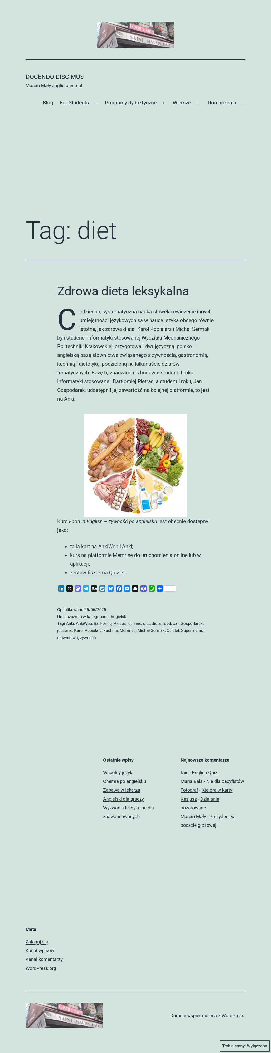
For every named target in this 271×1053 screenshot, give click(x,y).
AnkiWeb (84, 623)
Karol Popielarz (88, 630)
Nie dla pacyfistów (225, 781)
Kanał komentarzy (44, 959)
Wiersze (182, 103)
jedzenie (64, 630)
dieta (156, 623)
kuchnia (111, 630)
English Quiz (204, 772)
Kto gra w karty (217, 790)
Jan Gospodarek (188, 623)
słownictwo (67, 637)
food (167, 623)
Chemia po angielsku (124, 781)
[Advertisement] (135, 171)
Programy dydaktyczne (131, 103)
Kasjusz (189, 799)
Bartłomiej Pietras (110, 623)
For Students (74, 103)
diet (146, 623)
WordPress (233, 1015)
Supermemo (192, 630)
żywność (88, 637)
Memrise (128, 630)
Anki (70, 623)
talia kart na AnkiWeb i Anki (101, 546)
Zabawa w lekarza (121, 790)
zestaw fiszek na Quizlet (97, 573)
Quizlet (173, 630)
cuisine (134, 623)
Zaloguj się (37, 942)
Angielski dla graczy (123, 799)
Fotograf (189, 790)
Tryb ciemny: (244, 1046)
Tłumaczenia (221, 103)
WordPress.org (41, 968)
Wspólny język (117, 772)
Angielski (119, 616)
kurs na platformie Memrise (101, 555)
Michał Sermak (151, 630)
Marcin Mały (193, 816)
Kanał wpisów (40, 950)
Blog (48, 103)
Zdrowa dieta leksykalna (123, 291)
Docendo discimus (55, 77)
